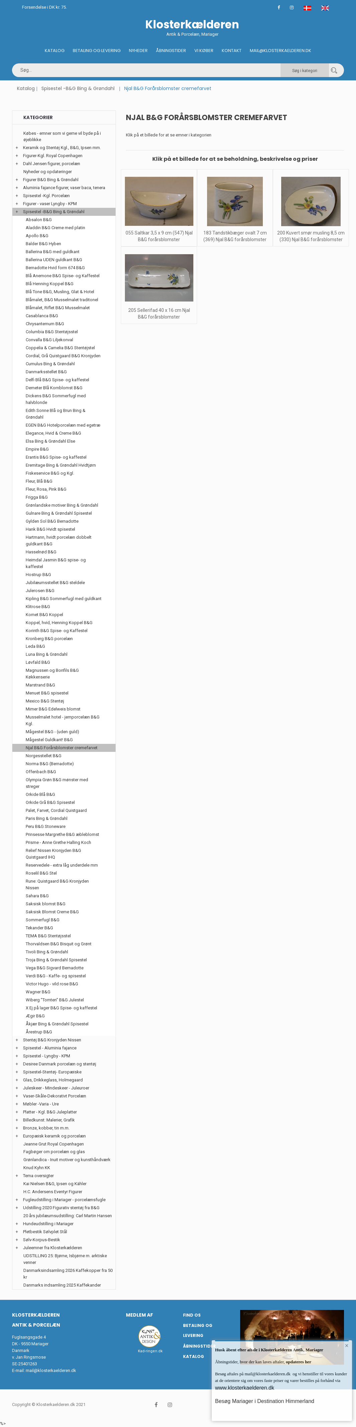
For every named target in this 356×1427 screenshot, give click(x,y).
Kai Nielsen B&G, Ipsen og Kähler (54, 1183)
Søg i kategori (304, 70)
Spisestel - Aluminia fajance (49, 1047)
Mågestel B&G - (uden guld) (52, 731)
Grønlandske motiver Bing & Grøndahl (62, 505)
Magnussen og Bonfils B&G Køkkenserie (52, 673)
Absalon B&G (39, 219)
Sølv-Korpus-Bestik (41, 1239)
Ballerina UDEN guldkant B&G (54, 259)
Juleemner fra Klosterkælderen (52, 1247)
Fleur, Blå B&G (39, 481)
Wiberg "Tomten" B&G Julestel (55, 999)
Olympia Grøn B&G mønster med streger (57, 783)
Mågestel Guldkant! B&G (49, 739)
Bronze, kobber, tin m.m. (46, 1127)
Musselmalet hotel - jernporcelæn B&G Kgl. (63, 720)
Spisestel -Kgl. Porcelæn (46, 195)
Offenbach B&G (41, 771)
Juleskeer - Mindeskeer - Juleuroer (56, 1087)
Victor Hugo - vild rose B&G (52, 983)
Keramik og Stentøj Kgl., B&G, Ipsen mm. (62, 147)
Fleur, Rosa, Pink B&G (46, 489)
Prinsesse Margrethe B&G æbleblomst (62, 834)
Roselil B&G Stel (41, 873)
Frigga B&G (37, 497)
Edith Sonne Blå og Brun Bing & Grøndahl (55, 414)
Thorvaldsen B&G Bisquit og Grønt (59, 943)
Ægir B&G (35, 1015)
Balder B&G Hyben (43, 243)
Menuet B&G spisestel (47, 692)
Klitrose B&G (38, 606)
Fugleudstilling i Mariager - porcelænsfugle (64, 1199)
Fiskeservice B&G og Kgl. (50, 473)
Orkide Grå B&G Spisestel (50, 802)
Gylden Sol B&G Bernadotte (52, 521)
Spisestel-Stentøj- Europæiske (52, 1071)
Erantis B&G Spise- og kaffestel (56, 457)
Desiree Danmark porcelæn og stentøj (59, 1063)
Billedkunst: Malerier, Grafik (49, 1119)
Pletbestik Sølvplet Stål (45, 1231)
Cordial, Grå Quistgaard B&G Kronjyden (63, 355)
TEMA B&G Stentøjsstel (48, 935)
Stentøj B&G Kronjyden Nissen (52, 1039)
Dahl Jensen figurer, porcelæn (51, 163)
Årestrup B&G (39, 1031)
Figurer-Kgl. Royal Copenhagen (52, 155)
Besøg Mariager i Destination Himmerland (264, 1401)
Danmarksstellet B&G (46, 371)
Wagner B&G (38, 991)
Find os (192, 1315)
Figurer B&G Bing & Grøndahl (50, 179)
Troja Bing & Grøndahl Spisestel (56, 959)
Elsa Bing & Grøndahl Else (50, 441)
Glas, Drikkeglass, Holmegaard (53, 1079)
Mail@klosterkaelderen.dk (280, 50)
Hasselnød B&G (41, 551)
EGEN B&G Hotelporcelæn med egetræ (63, 425)
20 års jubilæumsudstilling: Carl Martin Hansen (67, 1215)
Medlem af (139, 1315)
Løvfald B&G (38, 662)
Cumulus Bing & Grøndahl (50, 363)
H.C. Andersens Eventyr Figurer (52, 1191)
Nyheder (138, 50)
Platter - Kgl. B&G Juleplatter (50, 1111)
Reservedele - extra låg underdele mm (62, 865)
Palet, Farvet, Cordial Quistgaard (56, 810)
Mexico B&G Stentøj (45, 700)
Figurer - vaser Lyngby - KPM (50, 203)
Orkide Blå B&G (40, 794)
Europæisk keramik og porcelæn (54, 1135)
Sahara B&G (37, 895)
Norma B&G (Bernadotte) (50, 763)
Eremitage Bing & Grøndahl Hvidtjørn (61, 465)
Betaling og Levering (97, 50)
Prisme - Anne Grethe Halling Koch (58, 842)
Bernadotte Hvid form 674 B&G (55, 267)
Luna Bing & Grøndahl (46, 654)
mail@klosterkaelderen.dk (51, 1370)
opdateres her (298, 1361)
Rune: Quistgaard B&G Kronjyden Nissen (57, 884)
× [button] (347, 1345)
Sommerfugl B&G (42, 919)
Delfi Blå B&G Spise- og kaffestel (57, 379)
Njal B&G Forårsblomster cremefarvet (62, 747)
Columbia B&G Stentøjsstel (52, 331)
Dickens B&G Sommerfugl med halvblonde (56, 399)
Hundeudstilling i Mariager (48, 1223)
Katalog (54, 50)
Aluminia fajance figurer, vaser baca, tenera (64, 187)
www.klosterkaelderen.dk (244, 1388)
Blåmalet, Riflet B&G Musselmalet (58, 307)
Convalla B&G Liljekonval (49, 339)
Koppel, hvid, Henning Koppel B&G (59, 622)
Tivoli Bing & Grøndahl (47, 951)
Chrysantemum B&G (45, 323)
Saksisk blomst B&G (45, 903)
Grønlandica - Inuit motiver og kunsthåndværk (67, 1159)
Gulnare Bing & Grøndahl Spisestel (59, 513)
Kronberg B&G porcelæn (49, 638)
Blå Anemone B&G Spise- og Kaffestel (63, 275)
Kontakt (231, 50)
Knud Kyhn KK (36, 1167)
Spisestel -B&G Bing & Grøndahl (78, 88)
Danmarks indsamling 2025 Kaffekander (62, 1285)
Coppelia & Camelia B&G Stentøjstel (60, 347)
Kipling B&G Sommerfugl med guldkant (64, 598)
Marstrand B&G (40, 684)
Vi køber (203, 50)
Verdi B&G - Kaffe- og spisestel (56, 975)
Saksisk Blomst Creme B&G (52, 911)
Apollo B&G (37, 235)
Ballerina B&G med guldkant (52, 251)
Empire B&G (37, 449)
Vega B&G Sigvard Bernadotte (54, 967)
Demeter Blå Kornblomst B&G (54, 387)
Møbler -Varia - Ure (41, 1103)
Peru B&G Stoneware (45, 826)
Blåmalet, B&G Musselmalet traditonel (62, 299)
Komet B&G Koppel (44, 614)
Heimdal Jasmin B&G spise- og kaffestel (56, 563)
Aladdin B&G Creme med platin (55, 227)
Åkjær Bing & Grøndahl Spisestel (57, 1023)
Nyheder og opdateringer (47, 171)
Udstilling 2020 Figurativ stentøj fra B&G (61, 1207)
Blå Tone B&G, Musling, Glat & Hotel (60, 291)
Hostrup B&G (38, 574)
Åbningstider (171, 50)
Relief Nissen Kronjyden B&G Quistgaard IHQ (53, 854)
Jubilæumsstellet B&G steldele (55, 582)
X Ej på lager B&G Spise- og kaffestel (61, 1007)
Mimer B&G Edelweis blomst (53, 708)
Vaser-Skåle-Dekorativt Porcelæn (54, 1095)
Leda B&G (35, 646)
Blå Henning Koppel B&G (49, 283)
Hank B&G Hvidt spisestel (50, 529)
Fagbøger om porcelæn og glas (54, 1151)
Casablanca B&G (42, 315)
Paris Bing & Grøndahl (46, 818)
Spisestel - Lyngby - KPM (46, 1055)
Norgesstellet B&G (43, 755)
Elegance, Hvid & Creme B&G (53, 433)
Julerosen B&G (40, 590)
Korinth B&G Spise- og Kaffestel (56, 630)
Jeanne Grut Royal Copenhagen (53, 1143)
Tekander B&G (39, 927)
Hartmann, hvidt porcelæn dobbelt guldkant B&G (59, 540)
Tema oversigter (38, 1175)
